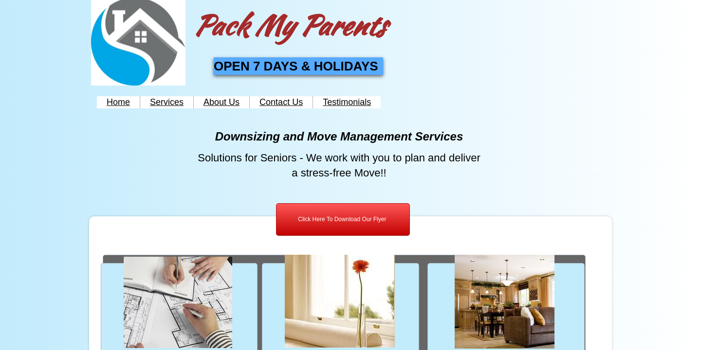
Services (167, 102)
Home (118, 102)
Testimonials (347, 102)
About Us (221, 102)
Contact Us (281, 102)
